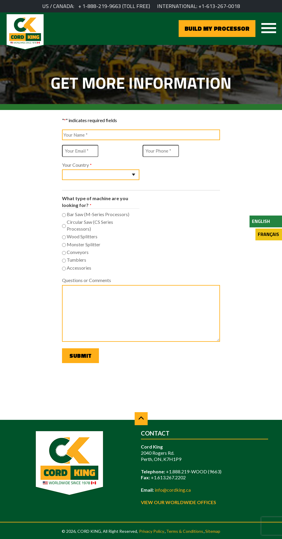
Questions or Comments (86, 280)
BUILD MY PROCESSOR (217, 28)
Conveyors (78, 252)
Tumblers (76, 260)
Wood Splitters (82, 236)
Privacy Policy (151, 531)
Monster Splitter (83, 244)
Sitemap (212, 531)
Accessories (79, 268)
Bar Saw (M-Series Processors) (98, 214)
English (261, 221)
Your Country (76, 165)
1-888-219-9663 (101, 6)
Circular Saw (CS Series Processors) (90, 225)
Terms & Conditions (184, 531)
